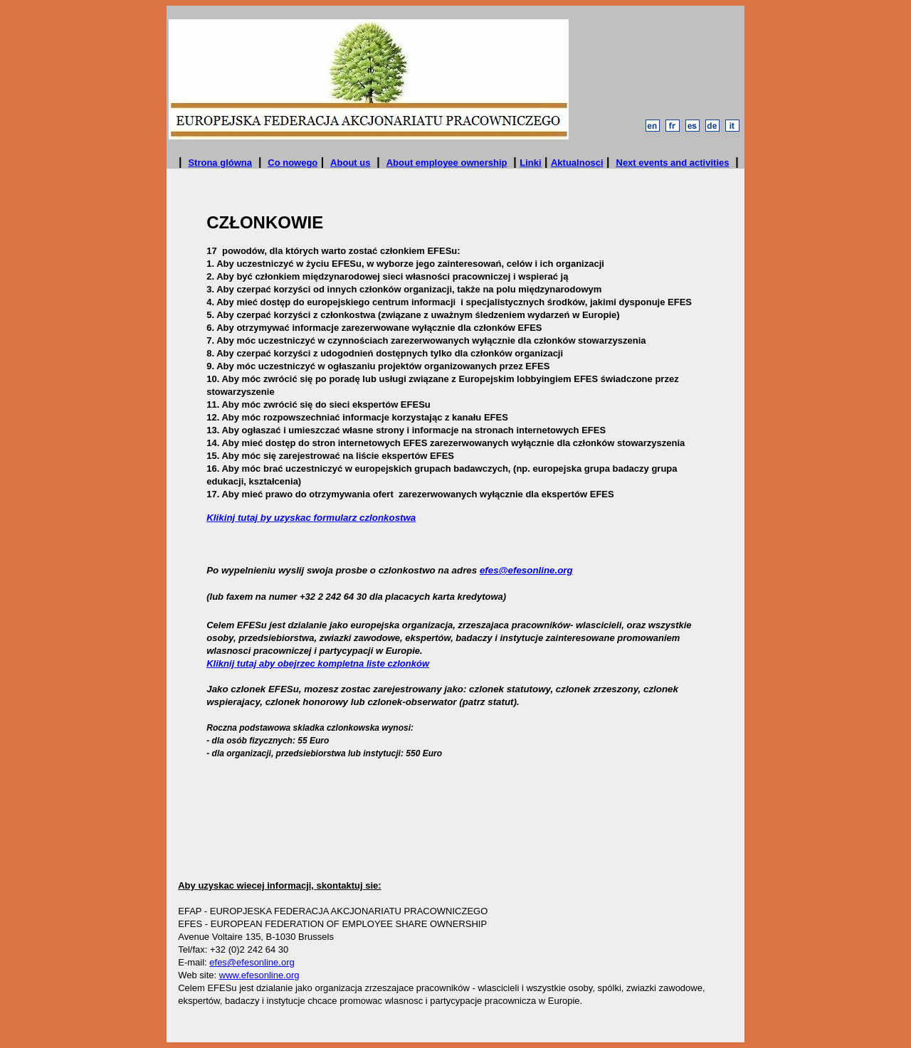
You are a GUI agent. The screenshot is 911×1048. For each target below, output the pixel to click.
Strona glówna (220, 162)
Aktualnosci (577, 162)
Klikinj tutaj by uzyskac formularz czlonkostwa (311, 517)
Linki (530, 162)
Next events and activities (673, 162)
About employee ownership (446, 162)
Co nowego (292, 162)
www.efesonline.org (259, 975)
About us (350, 162)
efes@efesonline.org (526, 570)
